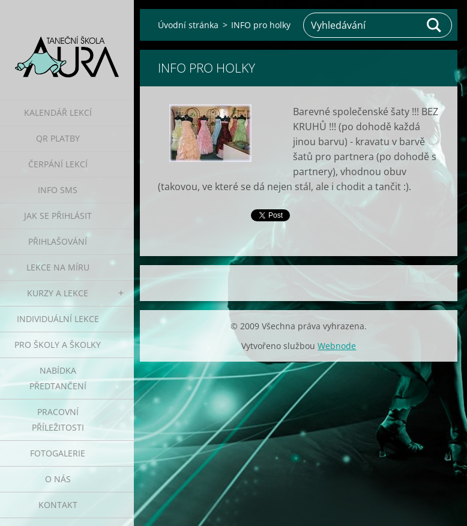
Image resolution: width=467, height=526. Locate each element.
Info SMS (57, 190)
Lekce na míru (57, 267)
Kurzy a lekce (57, 293)
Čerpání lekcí (58, 164)
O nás (58, 479)
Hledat (434, 25)
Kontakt (57, 504)
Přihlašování (57, 241)
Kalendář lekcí (58, 112)
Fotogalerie (57, 453)
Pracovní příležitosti (58, 419)
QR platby (58, 138)
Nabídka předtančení (57, 378)
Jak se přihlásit (58, 215)
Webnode (337, 345)
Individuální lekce (58, 318)
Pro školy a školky (57, 344)
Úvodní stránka (188, 25)
